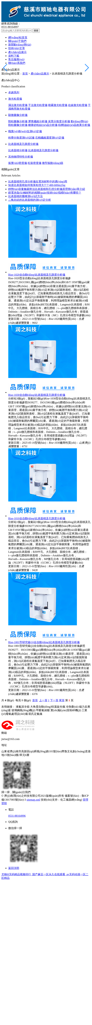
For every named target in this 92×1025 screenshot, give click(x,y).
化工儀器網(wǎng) (71, 799)
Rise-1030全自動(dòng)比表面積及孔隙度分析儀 (36, 394)
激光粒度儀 (15, 98)
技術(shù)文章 (16, 48)
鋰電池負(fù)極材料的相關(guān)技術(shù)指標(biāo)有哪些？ (44, 192)
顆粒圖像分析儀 (17, 121)
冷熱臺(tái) (72, 706)
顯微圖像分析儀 (17, 115)
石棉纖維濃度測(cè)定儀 (49, 137)
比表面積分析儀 (17, 150)
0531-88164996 (17, 815)
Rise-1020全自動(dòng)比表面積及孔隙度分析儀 (36, 274)
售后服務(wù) (16, 59)
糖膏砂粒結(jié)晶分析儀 (43, 125)
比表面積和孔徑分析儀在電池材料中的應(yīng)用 (37, 181)
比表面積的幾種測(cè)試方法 (25, 196)
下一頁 (54, 700)
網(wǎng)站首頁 (17, 37)
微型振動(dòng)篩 (52, 163)
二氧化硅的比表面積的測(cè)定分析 (29, 199)
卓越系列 (13, 92)
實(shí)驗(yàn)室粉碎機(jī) (65, 710)
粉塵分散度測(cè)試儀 (21, 137)
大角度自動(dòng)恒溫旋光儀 (47, 706)
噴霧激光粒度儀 (57, 105)
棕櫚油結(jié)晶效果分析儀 (74, 125)
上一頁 (43, 700)
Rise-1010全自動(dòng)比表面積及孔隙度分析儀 (36, 518)
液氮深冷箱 (23, 706)
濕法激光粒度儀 (17, 105)
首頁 (25, 73)
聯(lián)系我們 (16, 62)
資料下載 (13, 55)
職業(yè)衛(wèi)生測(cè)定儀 (25, 131)
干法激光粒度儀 (37, 105)
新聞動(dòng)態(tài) (19, 44)
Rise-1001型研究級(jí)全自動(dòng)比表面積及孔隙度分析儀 (44, 642)
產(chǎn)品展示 (17, 52)
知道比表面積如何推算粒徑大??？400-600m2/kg (36, 185)
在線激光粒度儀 (77, 105)
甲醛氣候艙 (43, 710)
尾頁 (62, 700)
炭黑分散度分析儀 (59, 121)
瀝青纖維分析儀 (37, 121)
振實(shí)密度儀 (17, 163)
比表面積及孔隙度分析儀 (23, 144)
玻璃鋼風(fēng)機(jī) (23, 710)
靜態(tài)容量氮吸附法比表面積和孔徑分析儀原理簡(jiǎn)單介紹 (46, 189)
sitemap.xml (33, 799)
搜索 (36, 30)
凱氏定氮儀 (35, 713)
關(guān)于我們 (17, 41)
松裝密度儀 (34, 163)
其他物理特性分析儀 (20, 156)
